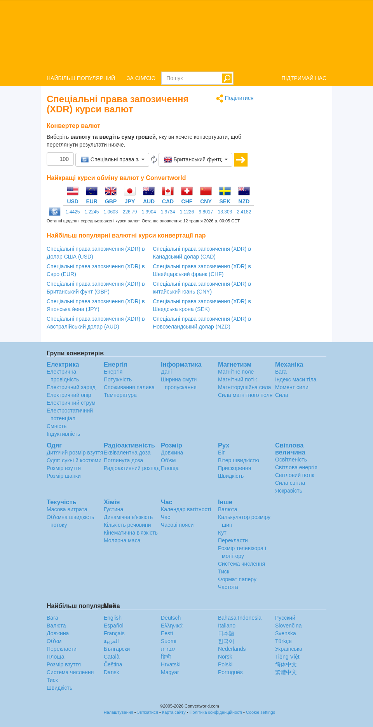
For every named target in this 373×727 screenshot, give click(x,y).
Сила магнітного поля (245, 395)
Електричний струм (71, 403)
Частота (228, 587)
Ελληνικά (172, 625)
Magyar (170, 672)
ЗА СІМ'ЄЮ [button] (141, 78)
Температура (120, 395)
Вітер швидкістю (238, 460)
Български (117, 649)
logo (186, 35)
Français (114, 633)
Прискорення (234, 468)
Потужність (118, 379)
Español (114, 625)
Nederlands (232, 649)
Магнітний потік (237, 379)
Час (165, 517)
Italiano (226, 625)
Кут (222, 533)
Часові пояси (177, 525)
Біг (221, 452)
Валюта (227, 509)
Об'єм (168, 460)
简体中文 (286, 664)
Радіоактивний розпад (132, 468)
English (113, 618)
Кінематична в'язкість (131, 533)
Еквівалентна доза (127, 452)
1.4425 (73, 212)
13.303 (225, 212)
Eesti (167, 633)
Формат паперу (237, 579)
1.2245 (92, 212)
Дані (166, 372)
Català (111, 657)
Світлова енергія (296, 467)
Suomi (168, 641)
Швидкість (231, 476)
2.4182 (244, 212)
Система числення (241, 564)
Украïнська (288, 649)
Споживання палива (129, 387)
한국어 (226, 641)
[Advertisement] (296, 210)
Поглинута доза (123, 460)
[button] (112, 160)
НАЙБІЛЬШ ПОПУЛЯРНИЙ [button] (81, 78)
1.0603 (111, 212)
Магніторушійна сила (244, 387)
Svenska (285, 633)
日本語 (226, 633)
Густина (113, 509)
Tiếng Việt (287, 657)
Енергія (113, 372)
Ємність (56, 426)
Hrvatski (171, 664)
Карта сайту (174, 712)
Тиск (223, 571)
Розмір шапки (64, 476)
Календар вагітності (186, 509)
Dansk (111, 672)
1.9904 (149, 212)
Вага (281, 372)
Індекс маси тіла (295, 379)
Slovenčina (288, 625)
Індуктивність (63, 434)
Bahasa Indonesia (239, 618)
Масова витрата (67, 509)
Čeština (113, 664)
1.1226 (187, 212)
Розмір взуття (64, 468)
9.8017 (206, 212)
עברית (168, 649)
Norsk (225, 657)
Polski (225, 664)
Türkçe (283, 641)
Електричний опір (69, 395)
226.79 (130, 212)
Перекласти (233, 540)
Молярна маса (122, 540)
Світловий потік (294, 475)
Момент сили (292, 387)
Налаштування (118, 712)
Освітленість (291, 459)
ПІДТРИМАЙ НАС (303, 78)
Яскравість (288, 491)
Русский (285, 618)
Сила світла (290, 483)
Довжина (172, 452)
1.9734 (168, 212)
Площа (169, 468)
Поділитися (235, 98)
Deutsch (171, 618)
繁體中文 (286, 672)
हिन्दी (166, 657)
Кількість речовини (127, 525)
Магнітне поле (236, 372)
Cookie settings (260, 712)
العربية (111, 641)
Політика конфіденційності (216, 712)
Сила (281, 395)
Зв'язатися (147, 712)
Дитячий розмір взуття (75, 452)
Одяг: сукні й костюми (74, 460)
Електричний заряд (71, 387)
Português (230, 672)
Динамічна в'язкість (128, 517)
